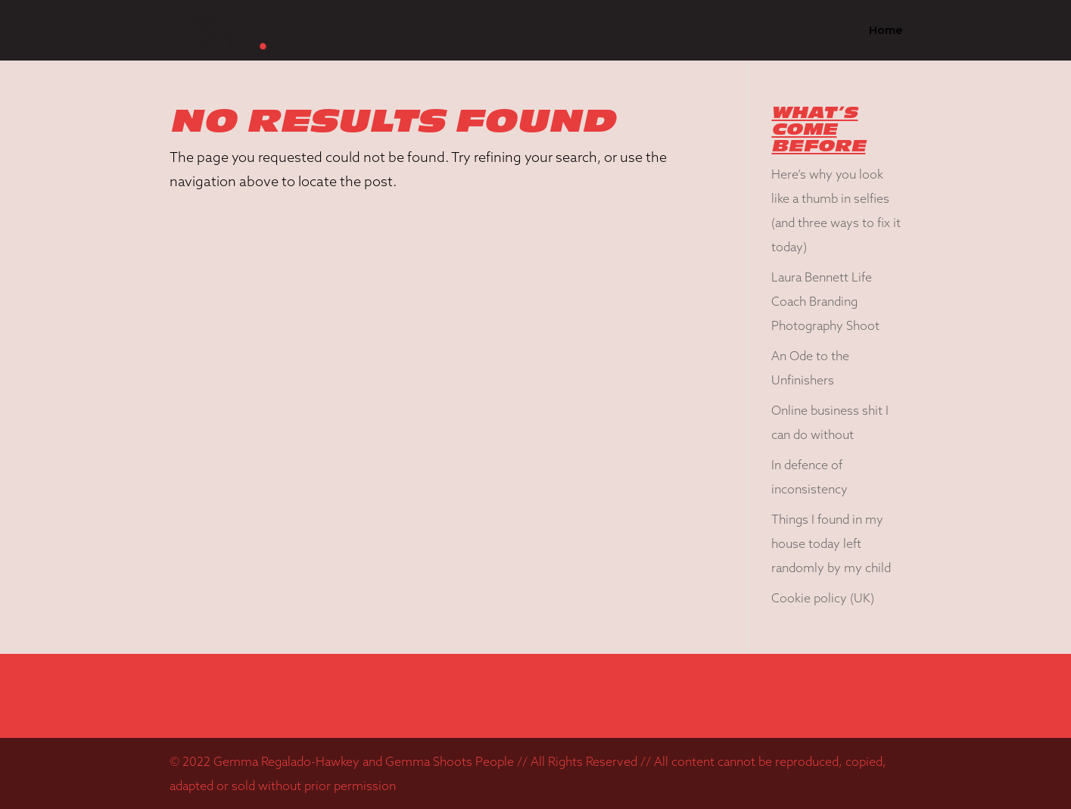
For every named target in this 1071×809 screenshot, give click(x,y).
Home (885, 31)
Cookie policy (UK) (822, 597)
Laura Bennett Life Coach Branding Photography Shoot (825, 301)
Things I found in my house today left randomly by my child (831, 543)
